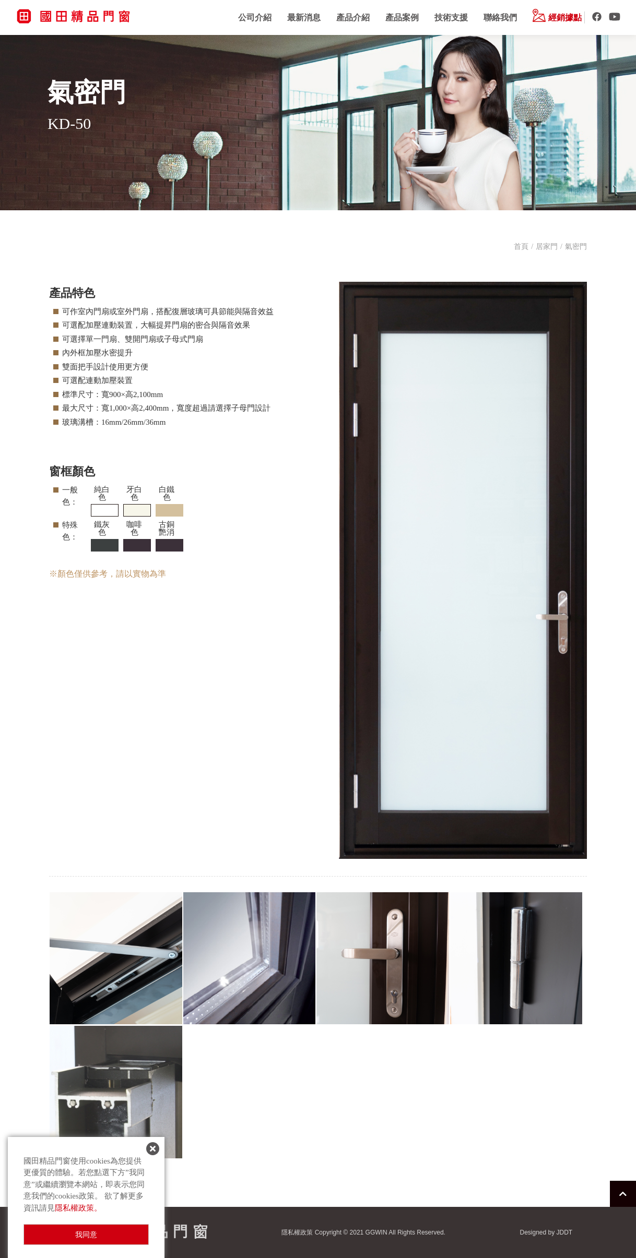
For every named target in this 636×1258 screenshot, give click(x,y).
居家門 (547, 246)
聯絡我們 (500, 17)
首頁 (521, 246)
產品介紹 (353, 17)
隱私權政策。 (78, 1208)
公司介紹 (255, 17)
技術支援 (451, 17)
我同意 (86, 1235)
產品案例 (402, 17)
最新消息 (304, 17)
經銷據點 (557, 17)
